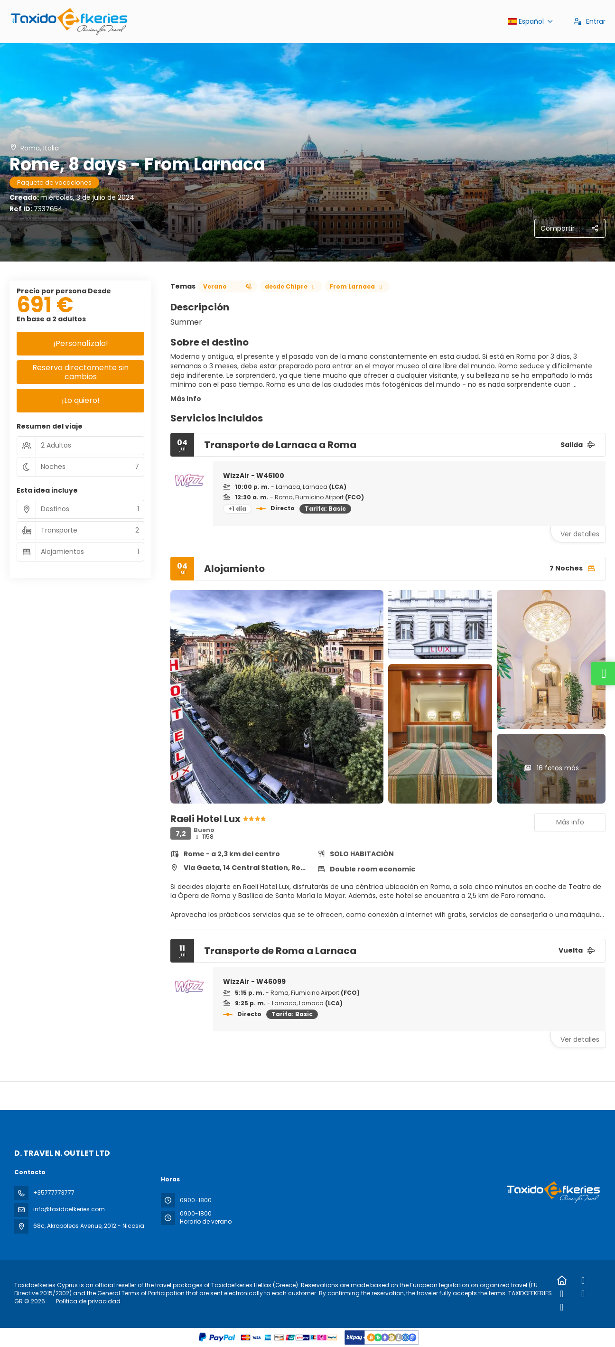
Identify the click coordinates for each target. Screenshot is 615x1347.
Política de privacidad (88, 1301)
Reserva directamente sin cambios (80, 372)
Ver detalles (579, 534)
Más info (185, 398)
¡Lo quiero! (81, 400)
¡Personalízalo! (80, 343)
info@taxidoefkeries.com (69, 1209)
